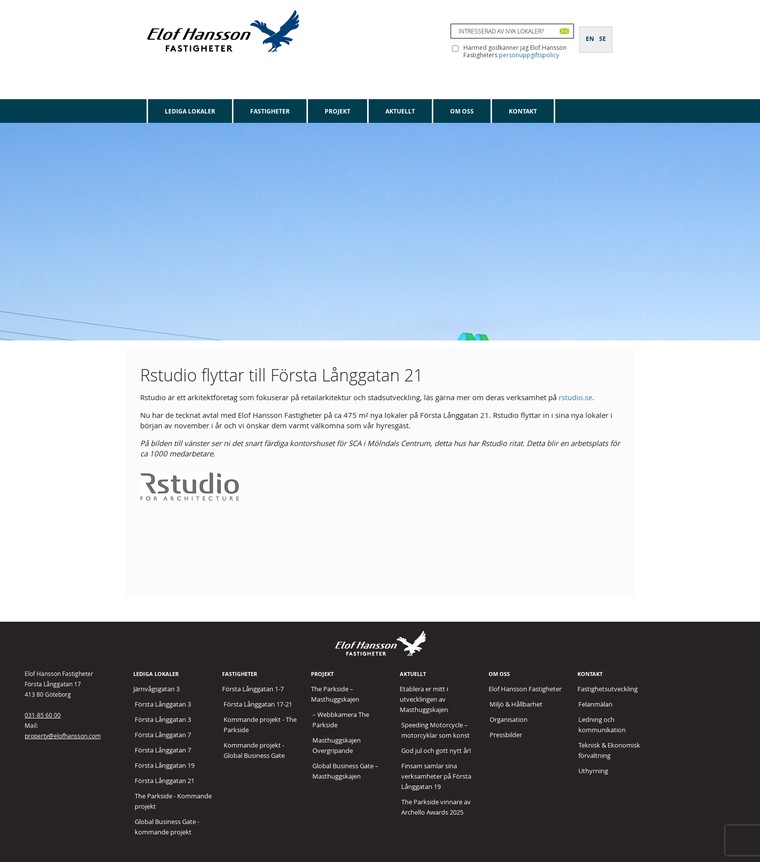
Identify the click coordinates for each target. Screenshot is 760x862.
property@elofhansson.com (63, 736)
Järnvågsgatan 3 (156, 688)
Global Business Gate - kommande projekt (167, 826)
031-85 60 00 (43, 715)
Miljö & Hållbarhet (516, 704)
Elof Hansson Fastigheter (525, 688)
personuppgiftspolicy (529, 55)
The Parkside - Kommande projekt (173, 801)
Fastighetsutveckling (607, 688)
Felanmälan (595, 704)
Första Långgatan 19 (164, 765)
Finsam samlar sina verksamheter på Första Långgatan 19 (436, 776)
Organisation (509, 719)
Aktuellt (400, 111)
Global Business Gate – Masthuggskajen (345, 771)
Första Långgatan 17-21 (258, 704)
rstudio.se (575, 397)
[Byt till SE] (602, 33)
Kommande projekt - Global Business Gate (254, 750)
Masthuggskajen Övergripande (336, 745)
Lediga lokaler (190, 111)
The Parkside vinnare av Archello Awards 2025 (436, 807)
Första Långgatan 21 (164, 780)
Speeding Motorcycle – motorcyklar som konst (435, 730)
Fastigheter (270, 111)
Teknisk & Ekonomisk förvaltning (609, 750)
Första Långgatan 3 (163, 704)
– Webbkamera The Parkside (340, 719)
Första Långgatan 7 (163, 734)
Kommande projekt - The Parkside (260, 724)
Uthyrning (593, 770)
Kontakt (523, 111)
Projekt (337, 111)
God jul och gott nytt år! (436, 750)
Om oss (462, 111)
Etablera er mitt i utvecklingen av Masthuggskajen (424, 699)
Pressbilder (506, 734)
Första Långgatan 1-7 (253, 688)
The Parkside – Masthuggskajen (335, 694)
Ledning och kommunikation (602, 724)
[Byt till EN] (590, 33)
